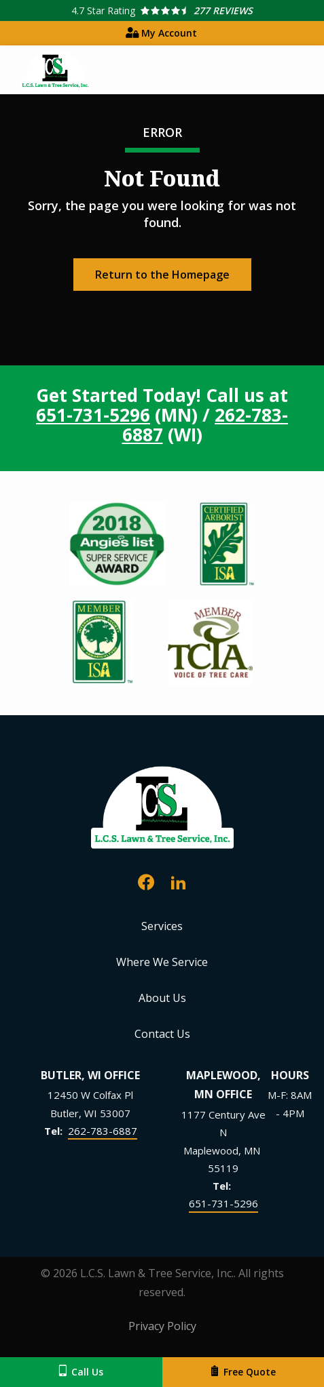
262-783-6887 (102, 1131)
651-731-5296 (93, 415)
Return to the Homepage (162, 274)
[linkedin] (178, 880)
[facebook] (146, 880)
